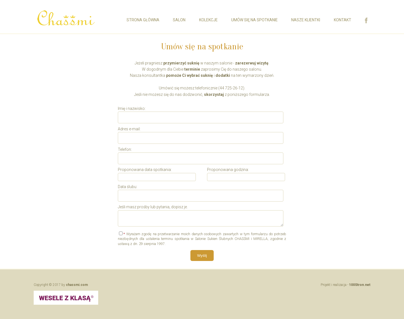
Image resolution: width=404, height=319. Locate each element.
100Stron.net (359, 284)
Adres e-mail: (129, 129)
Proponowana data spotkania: (145, 169)
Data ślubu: (127, 186)
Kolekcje (208, 20)
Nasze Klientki (305, 20)
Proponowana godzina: (228, 169)
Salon (179, 20)
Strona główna (143, 20)
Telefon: (125, 149)
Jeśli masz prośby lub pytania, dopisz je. (153, 207)
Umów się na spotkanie (254, 20)
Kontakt (342, 20)
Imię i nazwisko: (132, 108)
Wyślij (202, 255)
